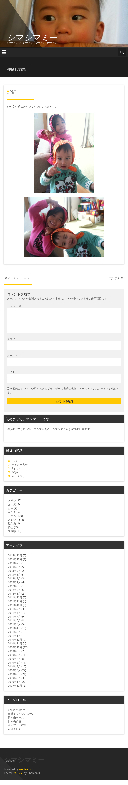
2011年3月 (14, 637)
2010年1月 (14, 687)
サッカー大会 (20, 470)
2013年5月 (14, 576)
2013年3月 (14, 580)
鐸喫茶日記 (14, 734)
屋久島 (12, 529)
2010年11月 (15, 649)
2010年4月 (14, 675)
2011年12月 (15, 603)
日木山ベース (16, 723)
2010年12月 (15, 645)
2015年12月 (15, 561)
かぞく (12, 517)
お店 (10, 513)
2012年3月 (14, 591)
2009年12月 (15, 691)
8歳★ (15, 477)
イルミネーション (16, 278)
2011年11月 (15, 606)
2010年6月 (14, 668)
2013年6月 (14, 572)
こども (12, 521)
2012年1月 (14, 599)
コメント (14, 306)
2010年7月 (14, 664)
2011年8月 (14, 618)
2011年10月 (15, 610)
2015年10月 (15, 564)
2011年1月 (14, 641)
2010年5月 (14, 672)
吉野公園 (117, 278)
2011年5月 (14, 629)
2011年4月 (14, 633)
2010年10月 (15, 652)
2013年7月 (14, 568)
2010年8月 (14, 660)
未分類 (12, 536)
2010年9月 (14, 656)
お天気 (12, 509)
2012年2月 (14, 595)
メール (12, 361)
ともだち (13, 525)
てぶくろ (17, 466)
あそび (12, 506)
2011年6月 (14, 626)
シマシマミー (32, 37)
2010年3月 (14, 679)
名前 (11, 344)
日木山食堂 (14, 726)
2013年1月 (14, 587)
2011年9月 (14, 614)
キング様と (18, 481)
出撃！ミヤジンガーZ (21, 719)
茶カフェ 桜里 (17, 730)
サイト (11, 377)
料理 (10, 532)
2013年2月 (14, 584)
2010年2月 (14, 683)
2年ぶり (16, 474)
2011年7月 (14, 622)
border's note (16, 715)
